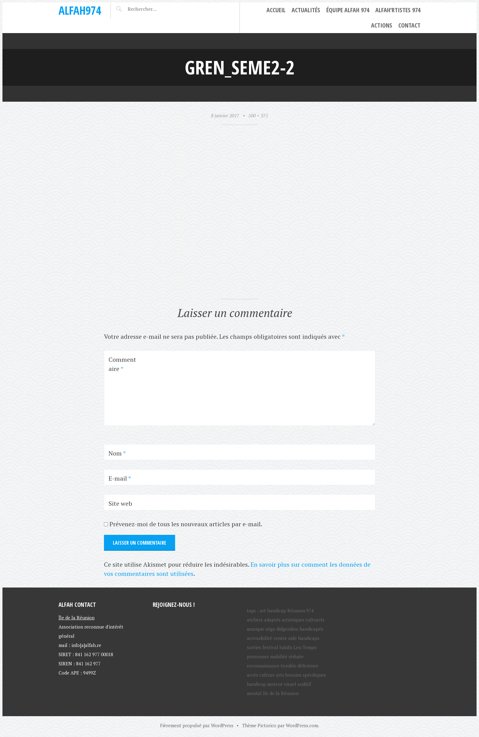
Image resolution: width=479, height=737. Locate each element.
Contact (409, 25)
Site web (120, 503)
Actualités (306, 10)
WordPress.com (302, 725)
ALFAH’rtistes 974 (397, 10)
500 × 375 (258, 115)
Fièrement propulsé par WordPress (196, 725)
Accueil (275, 10)
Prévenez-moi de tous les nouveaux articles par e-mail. (185, 524)
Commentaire (122, 364)
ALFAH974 (80, 10)
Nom (117, 453)
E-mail (120, 478)
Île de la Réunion (76, 617)
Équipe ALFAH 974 (347, 10)
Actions (381, 25)
